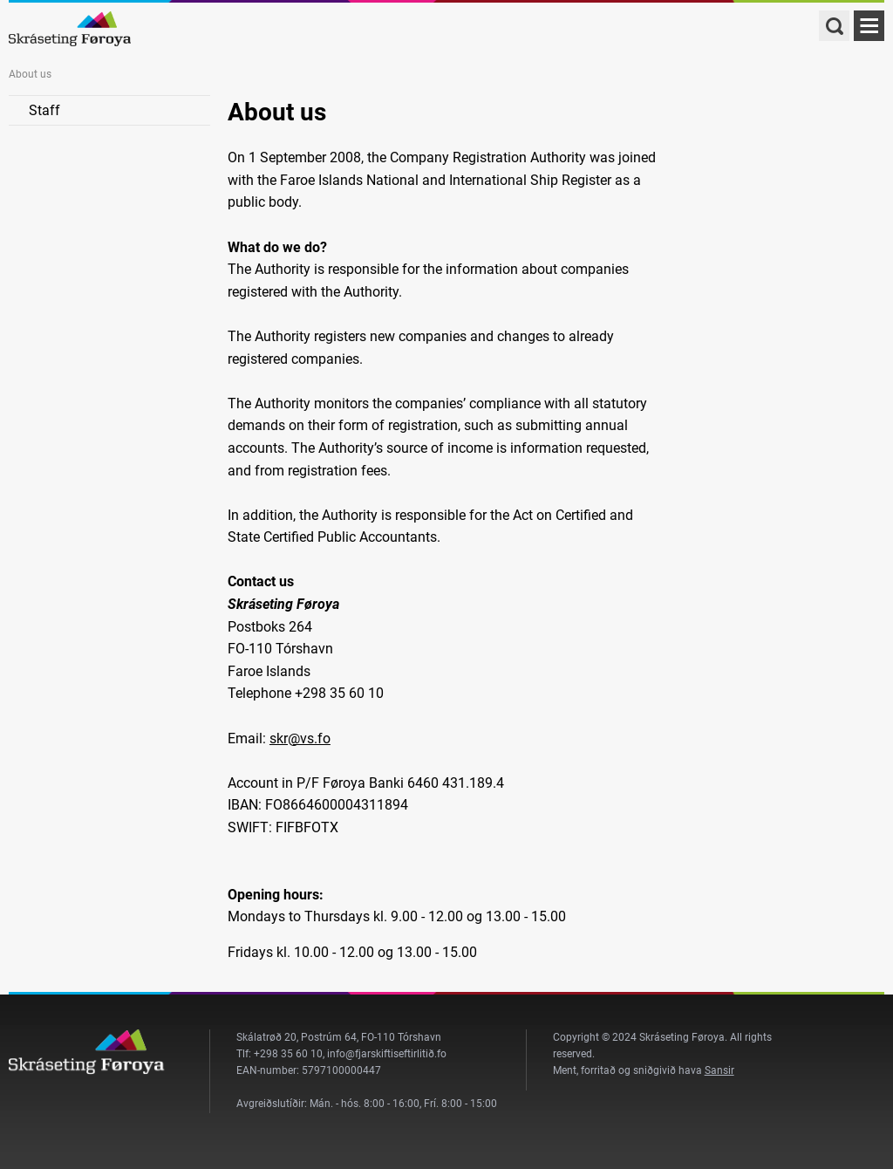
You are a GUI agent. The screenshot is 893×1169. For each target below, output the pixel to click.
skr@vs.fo (300, 738)
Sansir (719, 1070)
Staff (44, 110)
